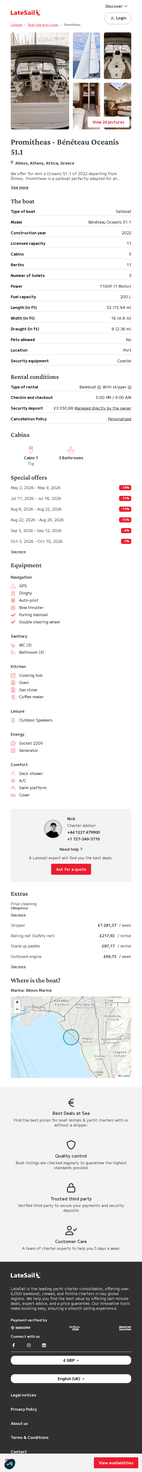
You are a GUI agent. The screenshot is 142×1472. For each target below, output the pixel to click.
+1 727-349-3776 (83, 838)
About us (19, 1423)
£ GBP (69, 1360)
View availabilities (116, 1462)
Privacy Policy (24, 1409)
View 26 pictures (108, 122)
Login (118, 18)
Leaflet (124, 1076)
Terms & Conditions (30, 1437)
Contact (19, 1451)
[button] (118, 6)
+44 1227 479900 (83, 832)
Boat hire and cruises (43, 24)
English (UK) (69, 1378)
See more (18, 551)
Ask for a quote (71, 869)
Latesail (16, 24)
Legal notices (23, 1395)
